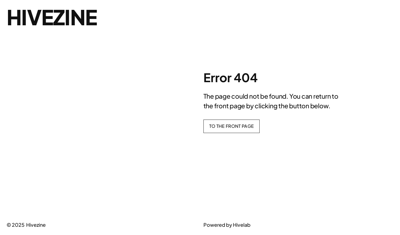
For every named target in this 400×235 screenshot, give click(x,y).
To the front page (231, 126)
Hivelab (242, 225)
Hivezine (52, 17)
